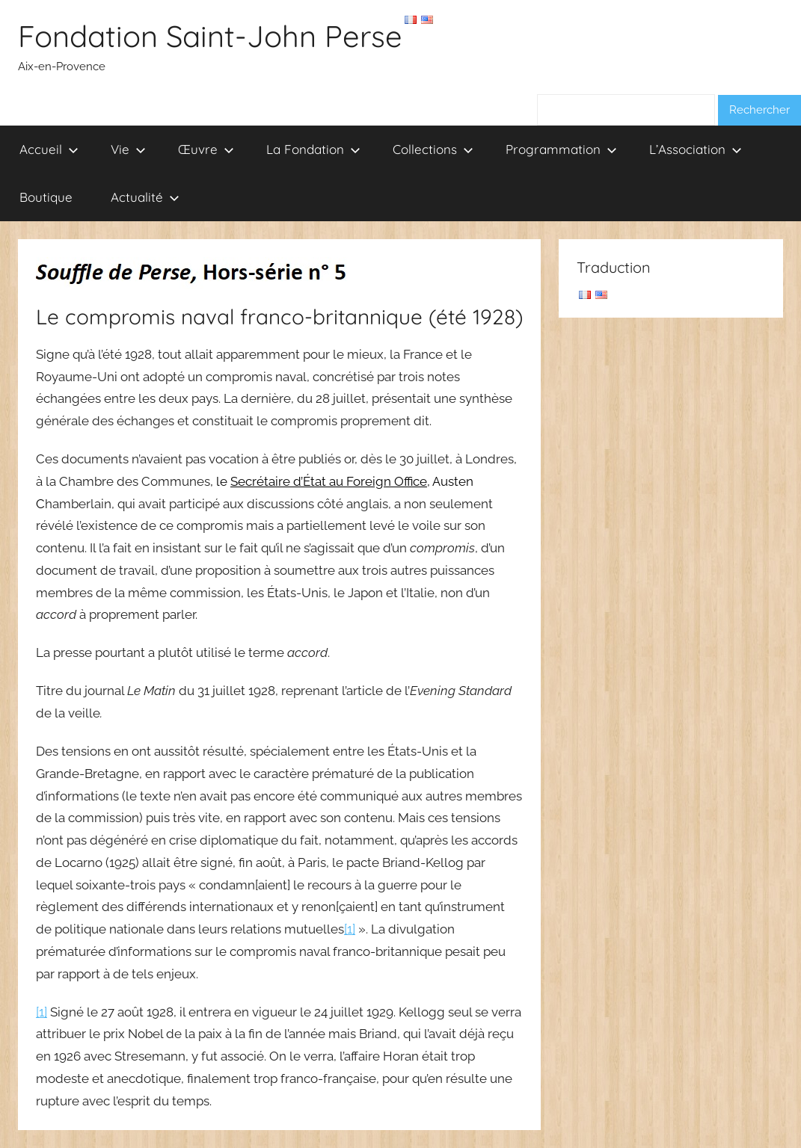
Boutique (46, 197)
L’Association (695, 149)
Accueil (49, 149)
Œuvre (206, 149)
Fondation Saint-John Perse (210, 36)
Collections (433, 149)
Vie (128, 149)
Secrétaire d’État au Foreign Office (328, 481)
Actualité (145, 197)
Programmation (561, 149)
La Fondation (313, 149)
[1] (349, 929)
